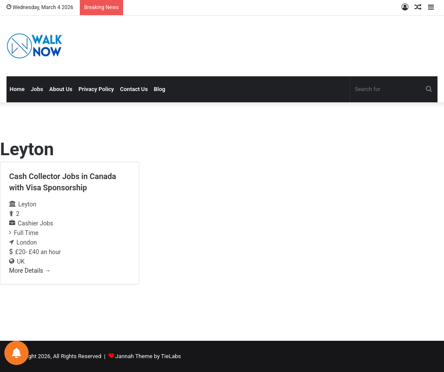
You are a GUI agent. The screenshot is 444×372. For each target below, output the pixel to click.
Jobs (37, 89)
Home (17, 89)
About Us (60, 89)
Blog (159, 89)
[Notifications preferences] (16, 353)
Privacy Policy (96, 89)
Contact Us (134, 89)
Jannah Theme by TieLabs (148, 356)
